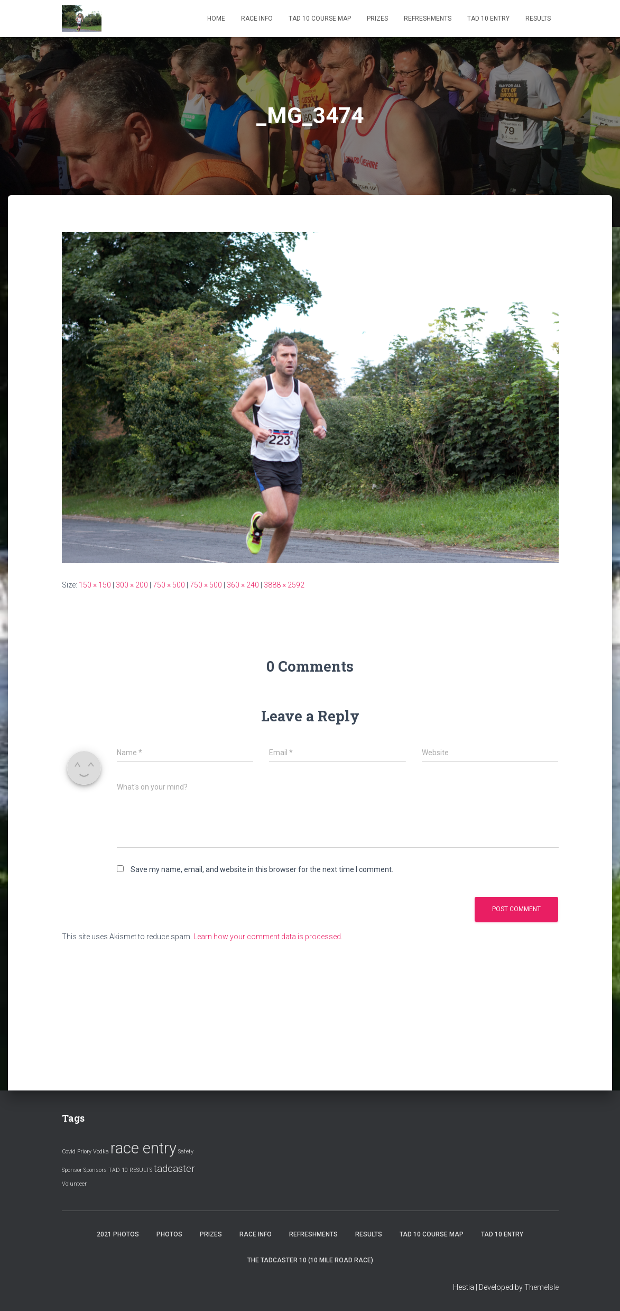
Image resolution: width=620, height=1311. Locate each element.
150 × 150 (95, 585)
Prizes (377, 18)
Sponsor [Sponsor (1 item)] (72, 1170)
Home (216, 18)
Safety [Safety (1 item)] (185, 1151)
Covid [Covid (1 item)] (69, 1151)
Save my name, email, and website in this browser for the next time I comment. (262, 869)
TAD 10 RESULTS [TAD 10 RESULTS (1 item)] (130, 1170)
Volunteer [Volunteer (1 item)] (74, 1183)
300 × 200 (132, 585)
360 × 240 (243, 585)
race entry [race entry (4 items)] (143, 1148)
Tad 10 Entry (488, 18)
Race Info (257, 18)
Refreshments (427, 18)
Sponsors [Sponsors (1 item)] (95, 1170)
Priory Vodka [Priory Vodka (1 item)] (93, 1151)
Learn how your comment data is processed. (268, 936)
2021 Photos (118, 1234)
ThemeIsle (541, 1287)
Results (538, 18)
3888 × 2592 (284, 585)
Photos (169, 1234)
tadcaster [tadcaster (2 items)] (174, 1168)
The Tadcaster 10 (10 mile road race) (310, 1260)
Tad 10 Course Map (320, 18)
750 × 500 (169, 585)
